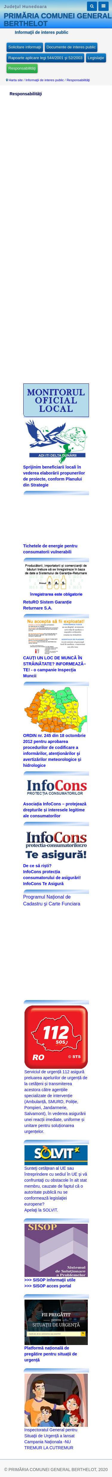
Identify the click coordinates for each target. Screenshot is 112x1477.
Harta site (16, 80)
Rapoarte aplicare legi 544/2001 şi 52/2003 (45, 58)
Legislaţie (96, 58)
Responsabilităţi (22, 68)
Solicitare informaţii (24, 47)
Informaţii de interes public (44, 80)
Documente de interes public (71, 47)
